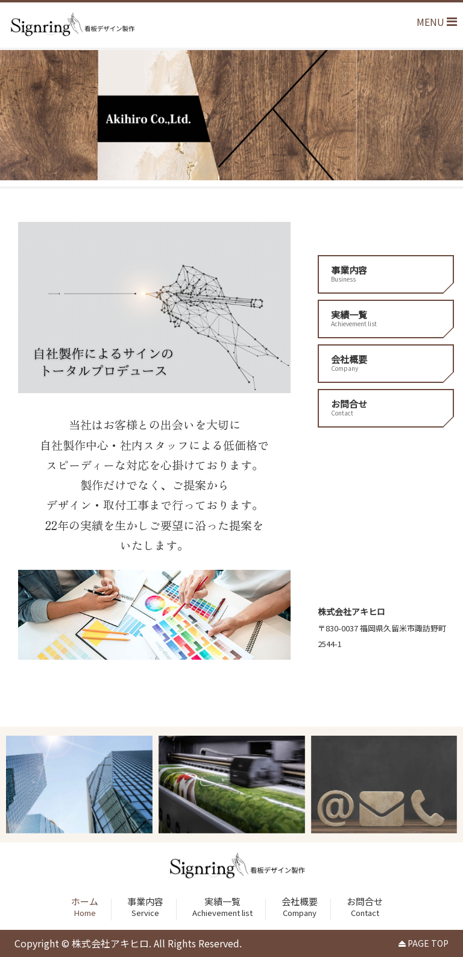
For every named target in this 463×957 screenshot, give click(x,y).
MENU (437, 21)
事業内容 (386, 273)
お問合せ (386, 407)
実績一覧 (386, 318)
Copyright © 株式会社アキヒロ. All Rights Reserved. (128, 943)
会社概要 (386, 363)
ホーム (84, 906)
